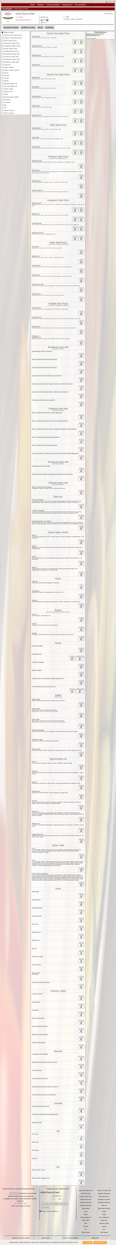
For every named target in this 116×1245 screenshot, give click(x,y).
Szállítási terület (28, 27)
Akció (40, 27)
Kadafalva (55, 1204)
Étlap (32, 5)
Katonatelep (63, 1204)
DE (114, 2)
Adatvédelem (95, 1238)
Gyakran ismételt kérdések (70, 1238)
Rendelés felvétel (11, 27)
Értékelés (50, 27)
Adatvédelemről (100, 1242)
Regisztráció (67, 5)
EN (110, 2)
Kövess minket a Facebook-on (49, 1211)
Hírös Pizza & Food (49, 1192)
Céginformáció (45, 1238)
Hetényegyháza (46, 1204)
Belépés (40, 5)
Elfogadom (87, 1242)
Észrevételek (80, 5)
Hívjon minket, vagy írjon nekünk (21, 1206)
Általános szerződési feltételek (21, 1238)
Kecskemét (45, 1207)
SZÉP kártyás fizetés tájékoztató (24, 1196)
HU (107, 2)
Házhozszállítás (53, 5)
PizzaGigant (7, 9)
